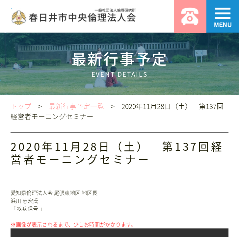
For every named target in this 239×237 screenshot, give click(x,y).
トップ (21, 106)
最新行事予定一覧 (76, 106)
